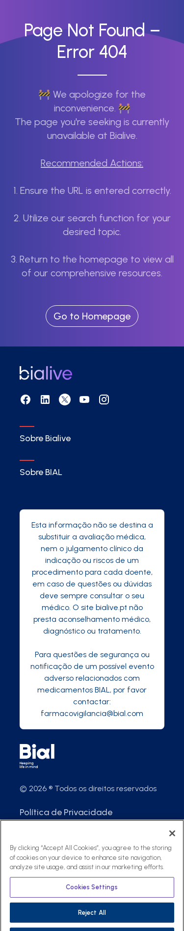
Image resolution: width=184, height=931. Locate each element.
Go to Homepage (92, 316)
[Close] (172, 842)
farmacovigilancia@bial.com (92, 713)
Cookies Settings (92, 896)
